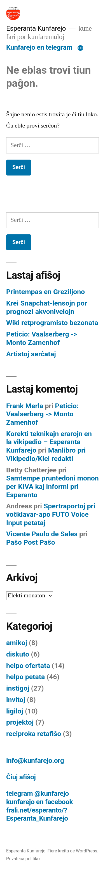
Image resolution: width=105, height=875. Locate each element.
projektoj (20, 722)
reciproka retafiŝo (33, 734)
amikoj (16, 643)
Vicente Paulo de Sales (42, 534)
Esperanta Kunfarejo (36, 28)
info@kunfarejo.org (35, 760)
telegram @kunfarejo (37, 793)
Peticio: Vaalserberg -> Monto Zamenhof (41, 338)
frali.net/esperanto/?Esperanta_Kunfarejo (37, 814)
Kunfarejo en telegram (39, 47)
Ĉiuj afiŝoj (21, 777)
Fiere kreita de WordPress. (72, 851)
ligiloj (14, 711)
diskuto (17, 654)
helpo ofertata (28, 666)
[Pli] (80, 48)
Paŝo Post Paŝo (30, 542)
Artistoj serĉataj (31, 354)
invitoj (15, 700)
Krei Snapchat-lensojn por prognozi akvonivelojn (46, 307)
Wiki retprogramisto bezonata (52, 323)
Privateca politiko (23, 858)
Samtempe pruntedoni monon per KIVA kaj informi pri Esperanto (52, 486)
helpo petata (25, 677)
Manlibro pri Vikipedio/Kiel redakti (46, 454)
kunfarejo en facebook (39, 802)
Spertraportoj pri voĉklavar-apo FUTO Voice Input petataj (50, 514)
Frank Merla (24, 406)
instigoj (17, 688)
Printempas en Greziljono (45, 292)
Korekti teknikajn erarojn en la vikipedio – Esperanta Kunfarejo (49, 442)
